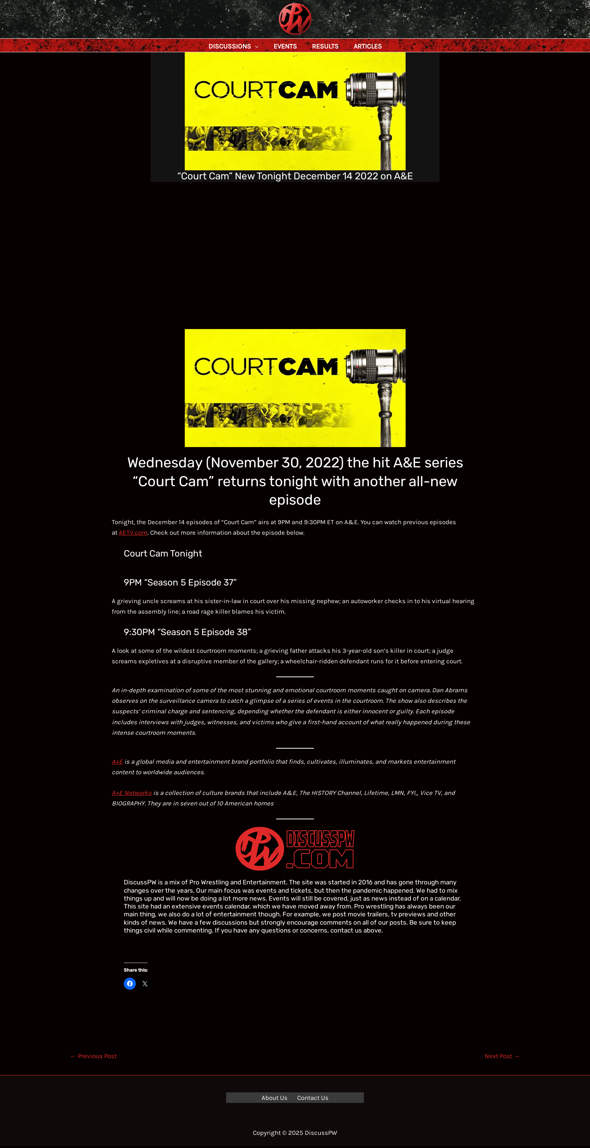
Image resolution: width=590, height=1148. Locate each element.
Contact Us (311, 1099)
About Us (276, 1099)
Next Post (502, 1058)
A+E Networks (132, 794)
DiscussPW (280, 35)
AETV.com (133, 534)
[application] (271, 46)
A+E (117, 763)
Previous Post (93, 1058)
